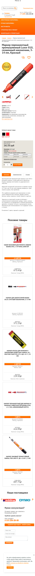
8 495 (12, 521)
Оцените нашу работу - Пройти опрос (19, 525)
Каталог (9, 38)
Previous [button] (2, 97)
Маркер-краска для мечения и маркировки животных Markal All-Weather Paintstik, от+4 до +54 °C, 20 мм (17, 353)
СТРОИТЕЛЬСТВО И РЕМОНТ (9, 30)
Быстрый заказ (8, 16)
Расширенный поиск (28, 8)
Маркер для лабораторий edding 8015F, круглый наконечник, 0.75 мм (17, 299)
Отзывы (28, 174)
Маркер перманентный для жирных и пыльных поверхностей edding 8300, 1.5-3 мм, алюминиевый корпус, (17, 405)
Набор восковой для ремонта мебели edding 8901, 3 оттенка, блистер (17, 246)
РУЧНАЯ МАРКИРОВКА (7, 23)
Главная (4, 38)
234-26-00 (26, 14)
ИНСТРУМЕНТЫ (5, 26)
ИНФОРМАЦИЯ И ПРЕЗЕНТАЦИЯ (10, 33)
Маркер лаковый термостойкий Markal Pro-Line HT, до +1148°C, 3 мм (17, 457)
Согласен (10, 567)
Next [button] (32, 97)
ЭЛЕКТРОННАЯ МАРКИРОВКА (9, 20)
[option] (17, 78)
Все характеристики (7, 119)
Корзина (7, 13)
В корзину (17, 165)
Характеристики (17, 174)
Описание (6, 174)
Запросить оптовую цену (10, 159)
